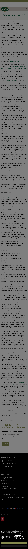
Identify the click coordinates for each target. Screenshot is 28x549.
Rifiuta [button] (7, 543)
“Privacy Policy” (4, 536)
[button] (26, 529)
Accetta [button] (20, 543)
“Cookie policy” (18, 535)
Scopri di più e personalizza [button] (14, 546)
